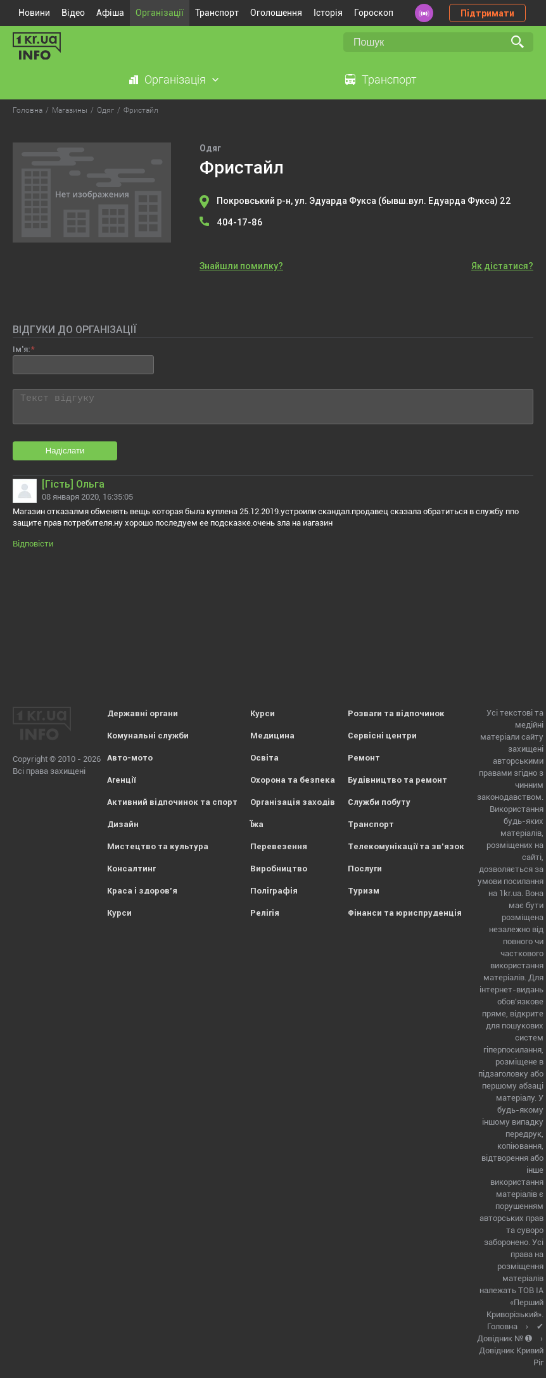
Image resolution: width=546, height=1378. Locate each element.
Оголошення (276, 13)
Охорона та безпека (292, 780)
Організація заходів (292, 802)
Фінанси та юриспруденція (405, 913)
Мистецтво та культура (157, 846)
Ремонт (364, 757)
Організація (175, 79)
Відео (73, 13)
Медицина (272, 735)
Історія (328, 13)
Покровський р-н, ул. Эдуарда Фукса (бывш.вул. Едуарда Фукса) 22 (364, 201)
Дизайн (123, 824)
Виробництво (278, 868)
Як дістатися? (502, 266)
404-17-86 (239, 222)
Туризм (363, 890)
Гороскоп (373, 13)
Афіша (110, 13)
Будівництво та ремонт (397, 780)
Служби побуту (379, 802)
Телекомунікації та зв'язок (406, 846)
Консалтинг (131, 868)
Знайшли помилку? (241, 266)
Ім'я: (21, 349)
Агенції (121, 780)
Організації (160, 13)
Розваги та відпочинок (396, 713)
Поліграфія (274, 890)
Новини (34, 13)
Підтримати (487, 13)
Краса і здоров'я (142, 890)
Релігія (264, 913)
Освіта (264, 757)
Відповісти (33, 543)
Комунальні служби (148, 735)
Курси (119, 913)
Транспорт (217, 13)
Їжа (256, 824)
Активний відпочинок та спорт (172, 802)
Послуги (365, 868)
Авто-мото (130, 757)
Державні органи (142, 713)
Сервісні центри (382, 735)
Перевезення (278, 846)
